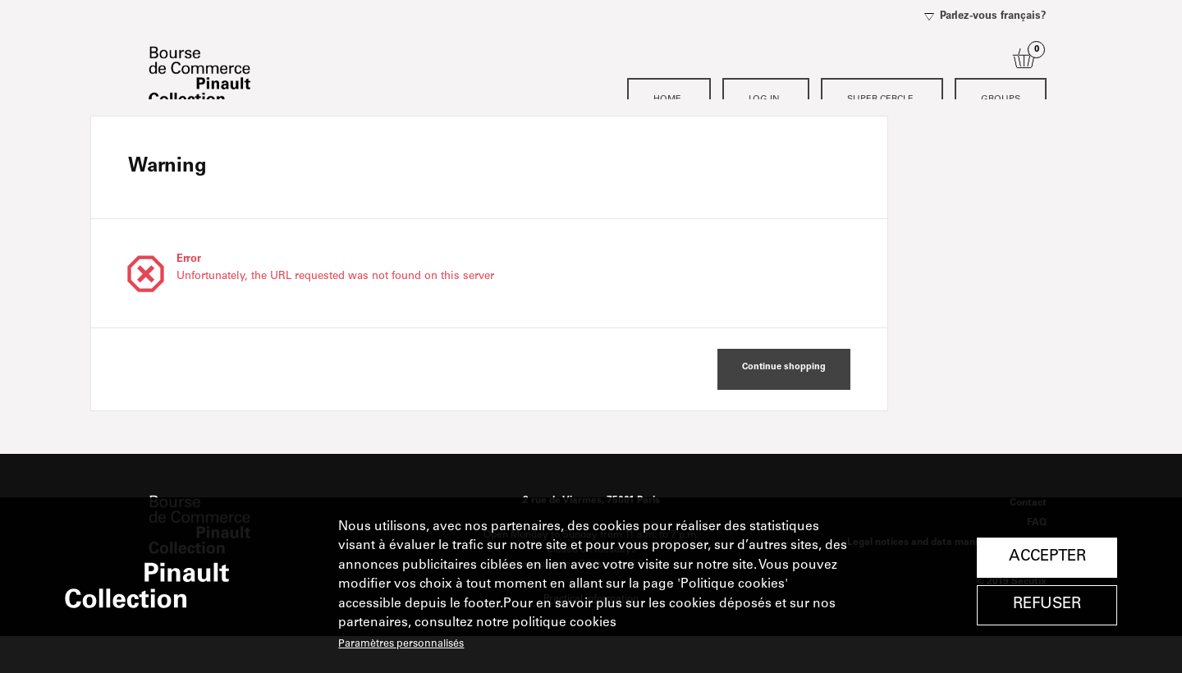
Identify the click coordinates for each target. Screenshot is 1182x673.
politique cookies (564, 623)
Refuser (1047, 604)
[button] (783, 406)
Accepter (1047, 557)
